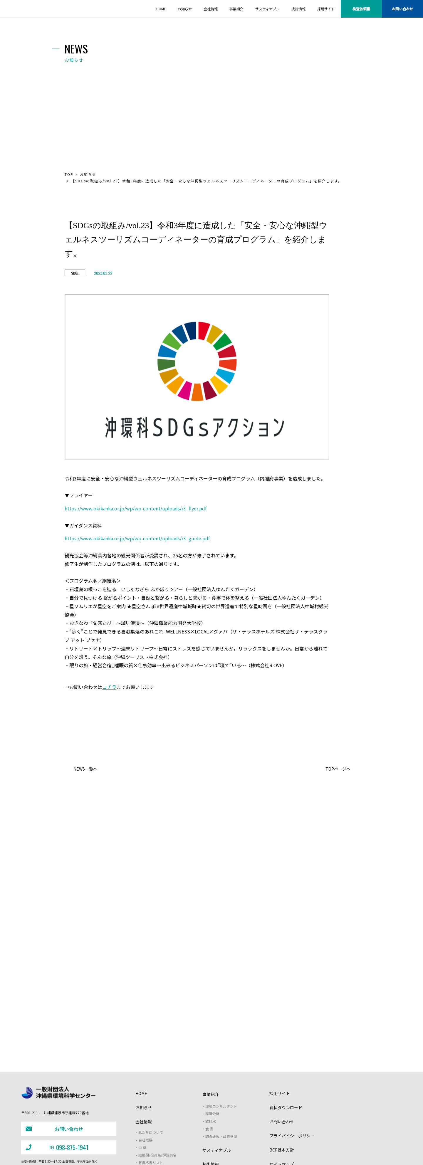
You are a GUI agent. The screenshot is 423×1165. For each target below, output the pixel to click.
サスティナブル (216, 1084)
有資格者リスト (150, 1096)
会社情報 (143, 1056)
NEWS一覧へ (85, 768)
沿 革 (142, 1081)
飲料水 (210, 1055)
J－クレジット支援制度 (162, 1140)
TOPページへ (337, 768)
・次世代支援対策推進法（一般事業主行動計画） (284, 1151)
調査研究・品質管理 (221, 1070)
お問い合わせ (402, 8)
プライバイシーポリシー (292, 1070)
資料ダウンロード (285, 1042)
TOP (69, 174)
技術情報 (210, 1098)
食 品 (209, 1062)
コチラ (109, 687)
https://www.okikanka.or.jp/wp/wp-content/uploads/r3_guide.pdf (137, 538)
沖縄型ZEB (300, 1139)
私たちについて (150, 1066)
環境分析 (212, 1047)
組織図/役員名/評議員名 (157, 1089)
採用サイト (279, 1027)
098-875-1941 (56, 1078)
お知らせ (88, 174)
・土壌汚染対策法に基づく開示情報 (158, 1151)
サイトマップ (281, 1098)
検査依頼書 (361, 8)
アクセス (145, 1104)
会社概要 (145, 1074)
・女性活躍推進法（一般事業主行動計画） (217, 1151)
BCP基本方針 (281, 1084)
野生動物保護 (233, 1139)
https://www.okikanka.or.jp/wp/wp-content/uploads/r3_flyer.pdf (136, 508)
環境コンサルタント (221, 1040)
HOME (141, 1027)
